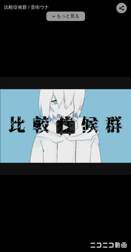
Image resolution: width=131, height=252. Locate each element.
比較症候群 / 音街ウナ (26, 7)
